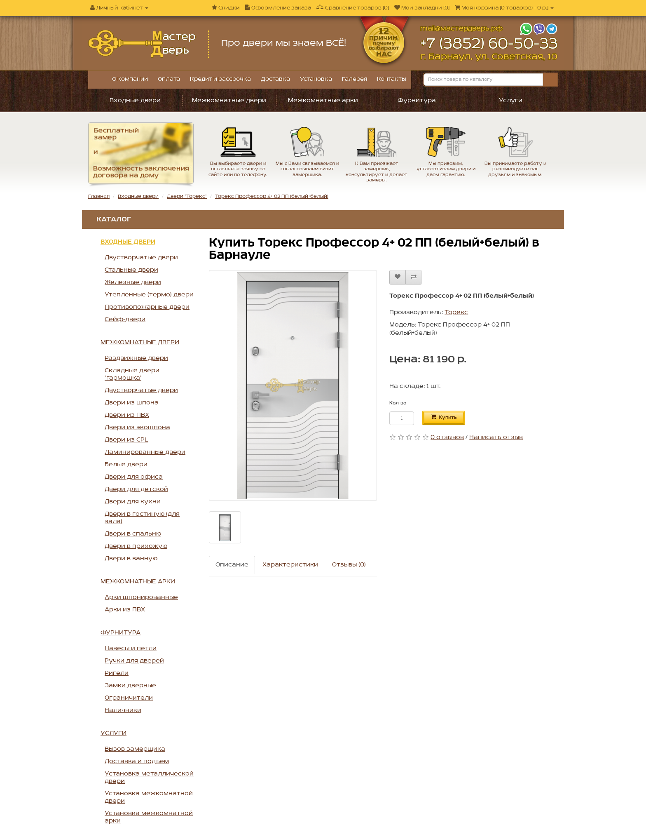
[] (504, 8)
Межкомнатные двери (229, 100)
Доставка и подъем (137, 761)
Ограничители (129, 698)
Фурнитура (417, 100)
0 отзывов (447, 437)
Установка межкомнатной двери (149, 797)
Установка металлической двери (149, 778)
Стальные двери (131, 270)
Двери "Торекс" (187, 196)
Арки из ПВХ (125, 609)
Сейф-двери (125, 319)
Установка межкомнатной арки (149, 817)
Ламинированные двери (145, 452)
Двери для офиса (134, 477)
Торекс (456, 312)
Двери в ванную (131, 558)
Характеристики (290, 565)
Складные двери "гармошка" (132, 374)
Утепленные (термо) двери (149, 294)
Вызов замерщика (135, 749)
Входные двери (135, 100)
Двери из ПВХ (127, 415)
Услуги (510, 100)
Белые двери (126, 464)
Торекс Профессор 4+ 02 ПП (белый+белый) (271, 196)
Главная (99, 196)
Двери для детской (136, 489)
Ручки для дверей (134, 661)
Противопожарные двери (147, 307)
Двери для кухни (133, 501)
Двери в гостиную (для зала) (142, 518)
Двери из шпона (132, 403)
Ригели (117, 673)
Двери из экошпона (137, 427)
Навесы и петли (131, 648)
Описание (231, 565)
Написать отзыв (496, 437)
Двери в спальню (133, 534)
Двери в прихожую (136, 546)
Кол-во (397, 403)
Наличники (123, 710)
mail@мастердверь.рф (461, 29)
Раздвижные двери (136, 358)
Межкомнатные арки (323, 100)
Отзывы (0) (349, 565)
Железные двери (133, 282)
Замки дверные (130, 685)
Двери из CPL (126, 440)
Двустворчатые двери (141, 257)
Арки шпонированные (141, 597)
